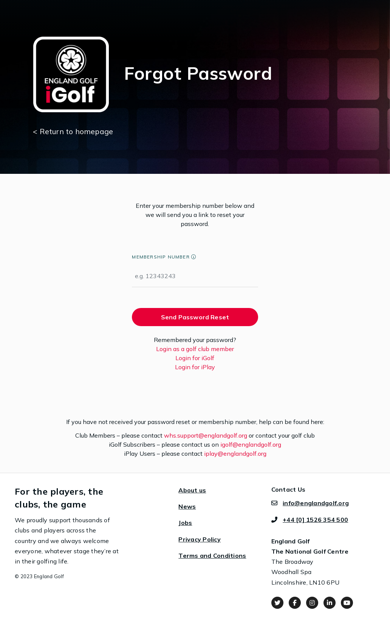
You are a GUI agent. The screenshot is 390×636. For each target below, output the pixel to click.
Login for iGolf (194, 358)
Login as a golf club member (195, 349)
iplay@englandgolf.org (235, 453)
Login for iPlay (195, 367)
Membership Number (160, 257)
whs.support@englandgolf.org (205, 435)
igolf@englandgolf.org (250, 444)
